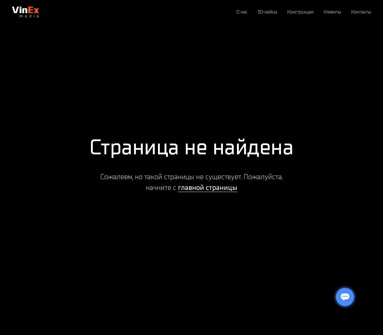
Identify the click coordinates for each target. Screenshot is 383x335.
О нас (241, 12)
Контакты (361, 12)
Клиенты (332, 12)
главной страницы (207, 187)
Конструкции (300, 12)
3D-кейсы (267, 12)
